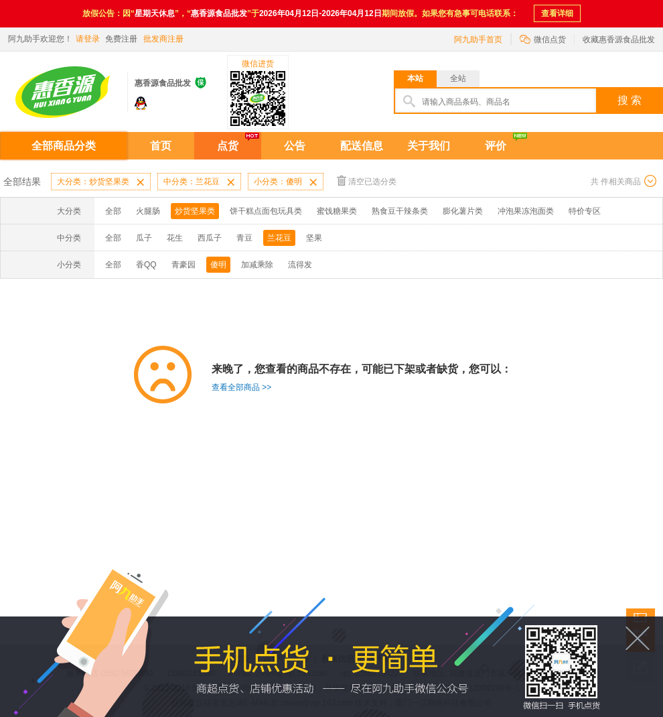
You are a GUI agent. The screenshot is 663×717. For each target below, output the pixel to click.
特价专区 (585, 211)
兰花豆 (279, 238)
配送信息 (361, 145)
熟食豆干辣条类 (400, 211)
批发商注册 (163, 39)
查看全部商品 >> (241, 387)
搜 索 (629, 100)
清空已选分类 (366, 180)
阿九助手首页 (478, 39)
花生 (175, 238)
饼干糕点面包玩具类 (266, 211)
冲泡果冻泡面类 (526, 211)
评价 (495, 145)
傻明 (218, 264)
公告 (294, 145)
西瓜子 (210, 238)
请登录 (88, 39)
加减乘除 (257, 264)
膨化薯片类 (463, 211)
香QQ (146, 264)
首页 (160, 145)
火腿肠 (148, 211)
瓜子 (144, 238)
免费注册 (121, 39)
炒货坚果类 (195, 211)
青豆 (244, 238)
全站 (458, 78)
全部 (113, 211)
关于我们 (428, 145)
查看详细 (557, 13)
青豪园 (183, 264)
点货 (227, 145)
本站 (415, 78)
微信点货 (543, 38)
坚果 (314, 238)
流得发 (300, 264)
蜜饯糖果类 (337, 211)
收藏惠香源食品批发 (619, 39)
